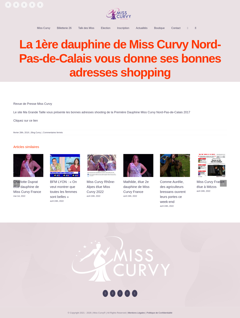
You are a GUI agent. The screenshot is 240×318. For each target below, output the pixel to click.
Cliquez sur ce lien (26, 120)
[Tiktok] (127, 293)
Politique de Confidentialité (159, 313)
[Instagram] (120, 293)
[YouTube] (112, 293)
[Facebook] (105, 293)
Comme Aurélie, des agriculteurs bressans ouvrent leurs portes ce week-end (173, 192)
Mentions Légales (136, 313)
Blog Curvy (36, 132)
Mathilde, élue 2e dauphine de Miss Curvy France (136, 187)
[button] (195, 28)
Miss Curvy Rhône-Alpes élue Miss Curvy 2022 (101, 187)
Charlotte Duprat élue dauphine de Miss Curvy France (27, 187)
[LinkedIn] (134, 293)
